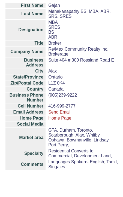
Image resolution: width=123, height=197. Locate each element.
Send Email (59, 112)
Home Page (59, 118)
